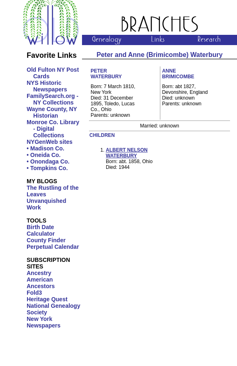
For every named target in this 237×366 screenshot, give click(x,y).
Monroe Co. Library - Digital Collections (53, 129)
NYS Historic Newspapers (47, 86)
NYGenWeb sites (50, 142)
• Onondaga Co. (48, 161)
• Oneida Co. (44, 155)
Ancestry (39, 273)
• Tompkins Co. (47, 168)
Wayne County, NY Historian (52, 112)
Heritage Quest (47, 299)
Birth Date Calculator (41, 230)
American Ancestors (41, 282)
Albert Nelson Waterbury (127, 153)
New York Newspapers (43, 322)
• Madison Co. (45, 148)
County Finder (46, 240)
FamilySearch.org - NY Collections (52, 99)
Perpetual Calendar (53, 246)
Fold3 (34, 292)
